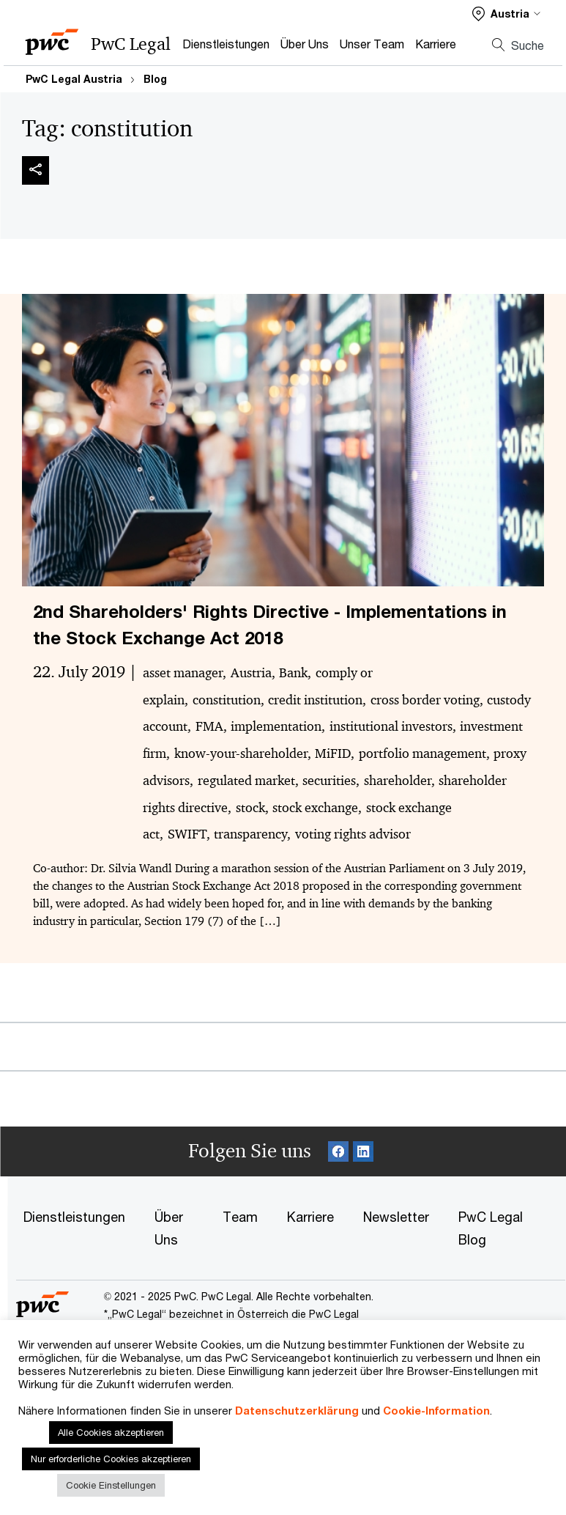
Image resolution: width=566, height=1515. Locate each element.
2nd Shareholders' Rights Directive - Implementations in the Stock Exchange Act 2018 (270, 624)
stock (250, 808)
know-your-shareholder (241, 753)
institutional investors (391, 726)
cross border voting (425, 700)
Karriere (435, 44)
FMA (209, 726)
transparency (250, 834)
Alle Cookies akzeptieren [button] (111, 1432)
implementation (276, 726)
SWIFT (187, 834)
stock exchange (315, 808)
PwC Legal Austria (74, 79)
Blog (155, 79)
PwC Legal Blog (490, 1228)
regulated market (246, 781)
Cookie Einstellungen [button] (111, 1485)
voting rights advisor (353, 834)
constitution (227, 700)
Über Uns (304, 44)
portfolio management (422, 753)
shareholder (397, 781)
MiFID (333, 753)
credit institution (315, 700)
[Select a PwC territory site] (506, 13)
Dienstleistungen (225, 44)
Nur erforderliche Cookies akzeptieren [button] (111, 1458)
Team (240, 1217)
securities (329, 781)
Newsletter (396, 1217)
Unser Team (372, 44)
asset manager (183, 673)
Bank (293, 673)
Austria (251, 673)
